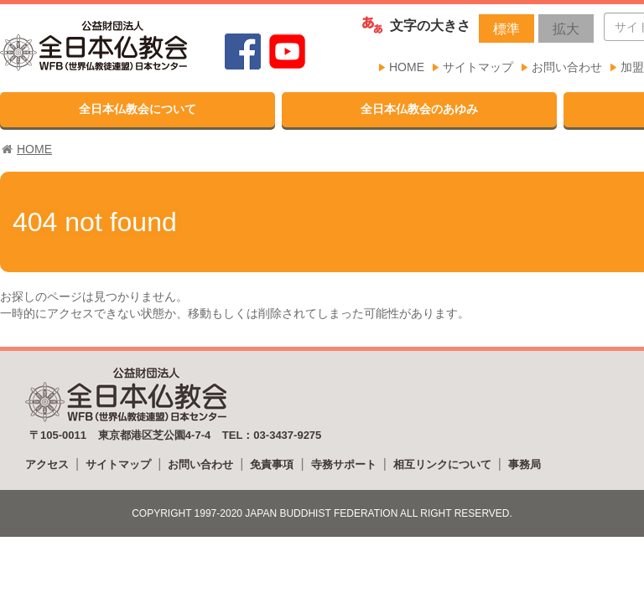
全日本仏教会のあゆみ (419, 109)
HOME (406, 67)
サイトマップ (478, 67)
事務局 (524, 464)
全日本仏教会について (137, 109)
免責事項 (271, 464)
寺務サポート (344, 464)
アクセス (47, 464)
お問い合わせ (567, 67)
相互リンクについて (442, 464)
